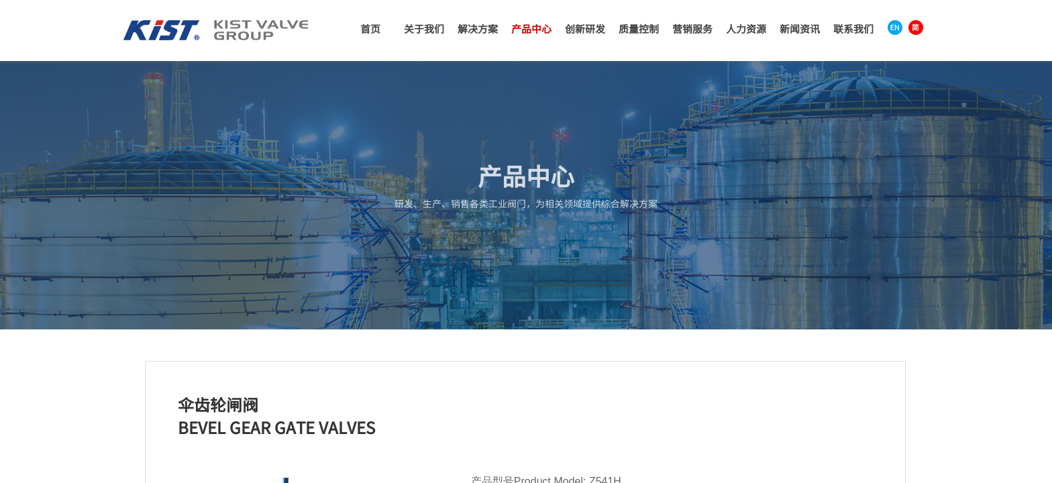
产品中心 (531, 28)
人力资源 (746, 28)
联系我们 (853, 28)
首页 (370, 28)
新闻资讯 (800, 28)
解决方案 (478, 28)
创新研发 (585, 28)
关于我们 (424, 28)
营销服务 (692, 28)
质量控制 (639, 28)
